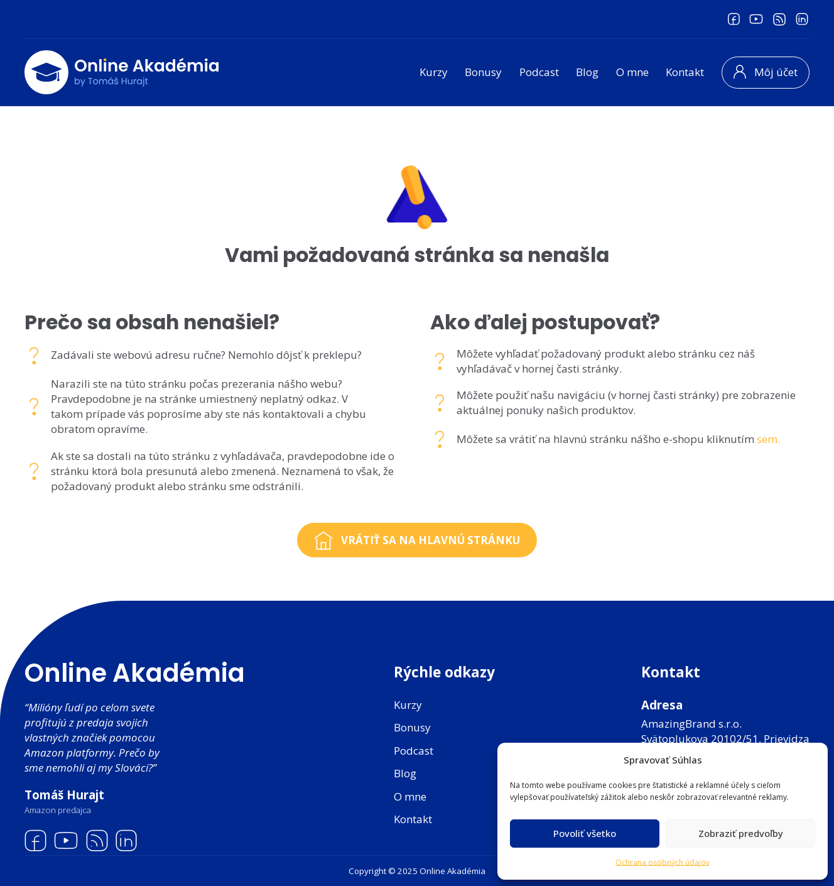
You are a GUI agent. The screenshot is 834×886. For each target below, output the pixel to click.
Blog (587, 72)
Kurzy (434, 72)
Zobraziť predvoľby (740, 833)
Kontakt (685, 72)
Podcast (539, 72)
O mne (632, 72)
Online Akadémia (134, 673)
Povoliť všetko (584, 833)
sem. (768, 439)
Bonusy (483, 72)
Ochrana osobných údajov (662, 862)
